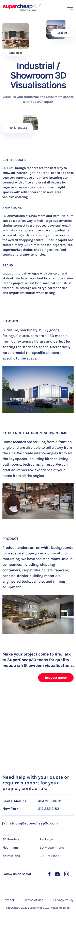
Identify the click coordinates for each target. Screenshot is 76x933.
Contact (8, 900)
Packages (47, 839)
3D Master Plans (52, 847)
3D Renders (10, 839)
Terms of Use (34, 900)
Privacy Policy (63, 900)
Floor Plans (10, 847)
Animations (11, 856)
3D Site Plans (49, 856)
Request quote (56, 677)
